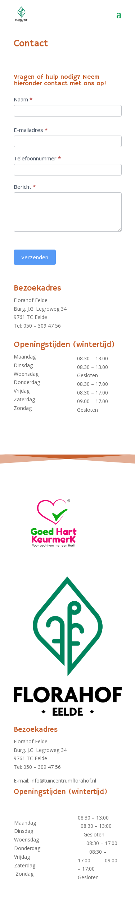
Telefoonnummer (37, 158)
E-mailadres (31, 129)
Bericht (25, 186)
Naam (23, 99)
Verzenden (34, 257)
